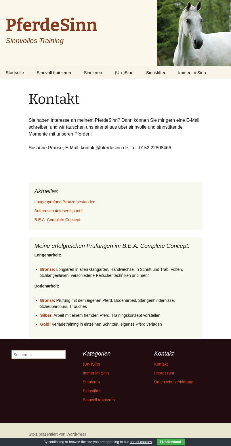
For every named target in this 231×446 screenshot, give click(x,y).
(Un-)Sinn (124, 72)
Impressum (164, 373)
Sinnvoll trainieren (54, 72)
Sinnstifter (155, 72)
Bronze (47, 300)
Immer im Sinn (192, 72)
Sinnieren (93, 72)
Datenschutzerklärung (173, 382)
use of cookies (141, 442)
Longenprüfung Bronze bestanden (65, 202)
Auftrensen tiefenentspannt (59, 210)
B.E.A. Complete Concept (58, 219)
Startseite (15, 72)
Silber (45, 315)
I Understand (170, 442)
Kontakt (161, 364)
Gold (44, 324)
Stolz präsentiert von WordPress (58, 434)
